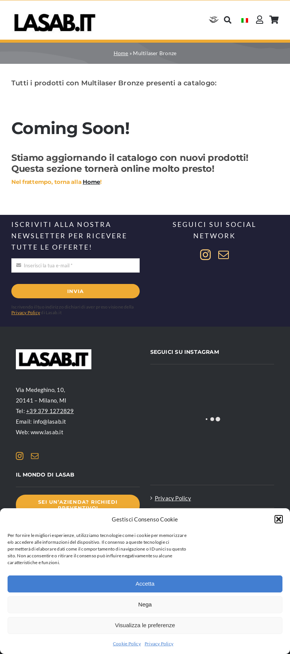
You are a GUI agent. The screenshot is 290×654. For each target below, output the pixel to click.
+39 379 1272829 (50, 410)
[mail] (223, 255)
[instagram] (205, 255)
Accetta (145, 583)
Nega (145, 604)
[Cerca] (227, 20)
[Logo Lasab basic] (55, 14)
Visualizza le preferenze (145, 625)
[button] (278, 519)
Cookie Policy (127, 643)
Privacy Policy (159, 643)
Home (121, 53)
